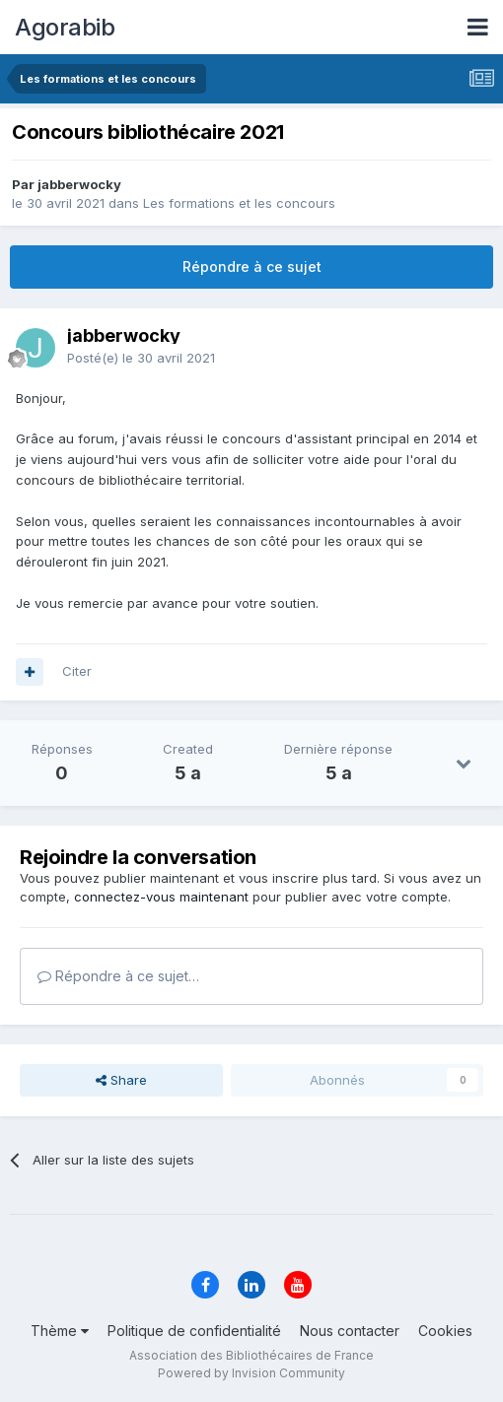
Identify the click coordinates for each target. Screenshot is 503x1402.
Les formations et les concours (239, 203)
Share (121, 1080)
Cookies (445, 1330)
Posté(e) (141, 358)
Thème (60, 1330)
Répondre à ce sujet (252, 266)
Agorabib (64, 27)
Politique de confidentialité (194, 1330)
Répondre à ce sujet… (118, 976)
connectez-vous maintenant (161, 896)
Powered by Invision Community (251, 1373)
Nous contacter (349, 1330)
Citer (77, 671)
